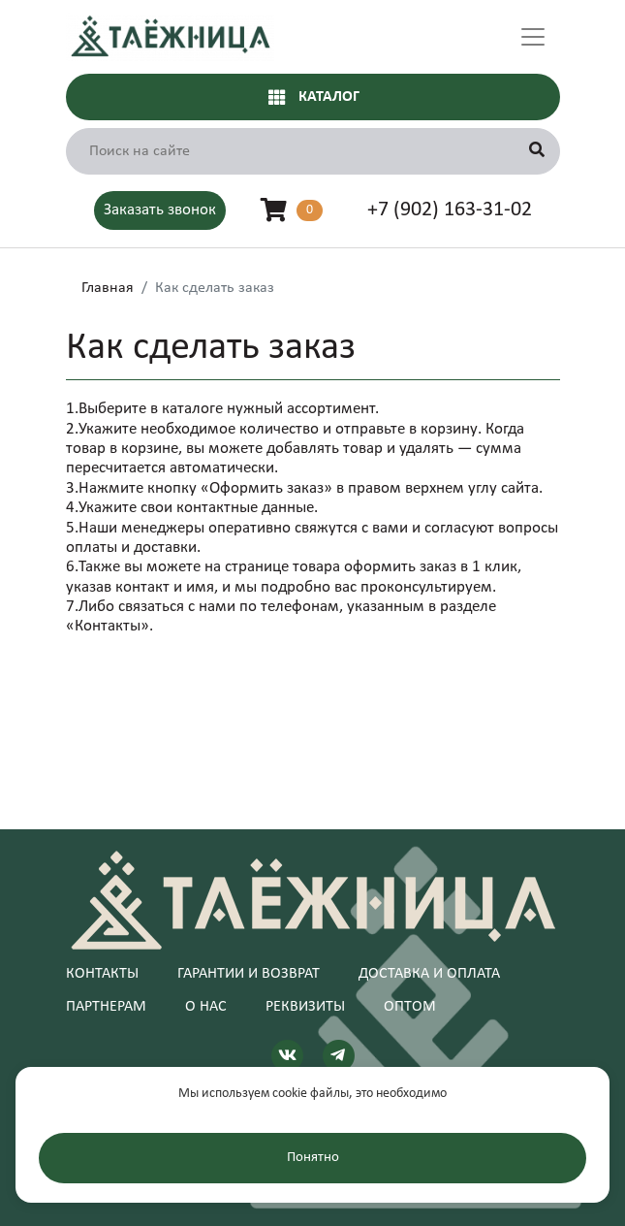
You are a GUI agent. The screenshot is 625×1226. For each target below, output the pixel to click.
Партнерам (106, 1007)
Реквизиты (305, 1007)
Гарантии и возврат (248, 974)
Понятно (313, 1157)
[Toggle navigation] (533, 36)
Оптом (410, 1007)
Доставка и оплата (429, 974)
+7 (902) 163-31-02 (449, 210)
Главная (107, 288)
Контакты (102, 974)
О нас (206, 1007)
